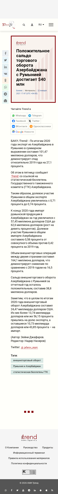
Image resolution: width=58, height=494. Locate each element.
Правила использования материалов (29, 458)
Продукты (47, 447)
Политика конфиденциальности (29, 463)
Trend (14, 176)
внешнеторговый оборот (27, 360)
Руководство (30, 447)
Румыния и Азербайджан (27, 366)
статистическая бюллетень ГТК (30, 372)
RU (40, 24)
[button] (5, 53)
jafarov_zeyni (31, 347)
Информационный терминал (29, 452)
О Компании (12, 447)
